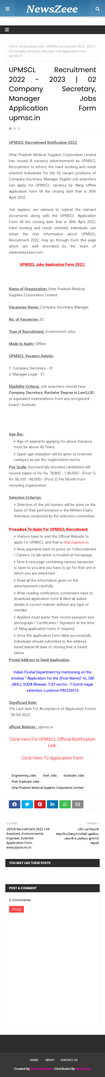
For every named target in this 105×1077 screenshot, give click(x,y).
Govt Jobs (50, 775)
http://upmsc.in (76, 542)
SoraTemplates (41, 1069)
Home (13, 46)
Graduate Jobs (74, 775)
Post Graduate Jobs (25, 781)
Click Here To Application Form (52, 758)
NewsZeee (83, 1069)
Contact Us (69, 1060)
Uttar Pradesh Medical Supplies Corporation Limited (47, 788)
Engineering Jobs (32, 46)
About (50, 1060)
